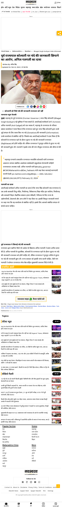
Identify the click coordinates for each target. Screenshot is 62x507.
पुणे (3, 450)
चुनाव (23, 7)
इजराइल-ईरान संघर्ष (57, 12)
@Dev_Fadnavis (28, 170)
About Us (16, 487)
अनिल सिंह (14, 64)
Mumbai (28, 51)
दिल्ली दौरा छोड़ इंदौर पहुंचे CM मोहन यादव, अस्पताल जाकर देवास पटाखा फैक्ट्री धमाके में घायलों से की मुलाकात (24, 400)
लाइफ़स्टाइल (6, 437)
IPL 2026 (35, 12)
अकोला (4, 461)
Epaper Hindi (24, 491)
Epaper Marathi (36, 491)
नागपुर (4, 453)
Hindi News (5, 51)
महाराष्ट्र (28, 7)
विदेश (18, 7)
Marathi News (13, 491)
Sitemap (50, 491)
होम (2, 7)
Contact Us (8, 487)
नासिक (4, 458)
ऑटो (33, 453)
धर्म (33, 458)
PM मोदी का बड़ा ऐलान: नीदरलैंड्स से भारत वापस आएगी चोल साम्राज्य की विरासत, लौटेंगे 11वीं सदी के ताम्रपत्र (25, 361)
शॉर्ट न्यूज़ (8, 7)
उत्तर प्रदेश (35, 432)
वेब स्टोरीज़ (5, 442)
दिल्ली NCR (35, 437)
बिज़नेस (4, 439)
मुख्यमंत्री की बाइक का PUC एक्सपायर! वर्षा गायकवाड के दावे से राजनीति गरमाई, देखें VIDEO (24, 414)
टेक (33, 456)
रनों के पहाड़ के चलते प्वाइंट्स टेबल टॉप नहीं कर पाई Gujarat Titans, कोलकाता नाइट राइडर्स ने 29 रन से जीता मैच (25, 279)
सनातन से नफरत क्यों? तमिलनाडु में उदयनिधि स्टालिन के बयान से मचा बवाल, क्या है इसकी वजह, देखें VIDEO (25, 420)
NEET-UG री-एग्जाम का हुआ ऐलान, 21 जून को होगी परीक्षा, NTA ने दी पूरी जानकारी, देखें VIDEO (23, 393)
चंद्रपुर (4, 466)
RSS (44, 491)
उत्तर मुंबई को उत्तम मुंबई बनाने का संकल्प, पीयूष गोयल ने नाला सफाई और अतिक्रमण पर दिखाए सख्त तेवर (23, 285)
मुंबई (3, 448)
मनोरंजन (47, 7)
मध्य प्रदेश (35, 7)
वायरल (53, 7)
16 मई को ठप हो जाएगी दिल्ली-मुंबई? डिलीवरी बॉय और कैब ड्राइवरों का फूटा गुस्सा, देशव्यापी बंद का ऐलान (25, 380)
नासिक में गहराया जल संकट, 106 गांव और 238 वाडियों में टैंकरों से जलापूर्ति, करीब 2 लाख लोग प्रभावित (25, 355)
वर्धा (3, 463)
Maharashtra (17, 51)
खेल (41, 7)
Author (55, 487)
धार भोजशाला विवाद (15, 12)
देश (13, 7)
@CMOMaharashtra (12, 170)
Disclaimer (23, 487)
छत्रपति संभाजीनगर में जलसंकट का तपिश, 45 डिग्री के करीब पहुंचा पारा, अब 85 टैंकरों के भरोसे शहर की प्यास (25, 291)
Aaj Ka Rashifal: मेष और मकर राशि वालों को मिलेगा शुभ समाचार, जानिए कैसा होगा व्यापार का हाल (25, 272)
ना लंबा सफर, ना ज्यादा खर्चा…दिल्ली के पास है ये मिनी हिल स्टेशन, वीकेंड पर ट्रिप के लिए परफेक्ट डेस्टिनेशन (25, 368)
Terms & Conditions (45, 487)
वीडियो (34, 461)
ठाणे (3, 456)
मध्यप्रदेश (34, 434)
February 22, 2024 (30, 178)
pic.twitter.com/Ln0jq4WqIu (24, 174)
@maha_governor (43, 166)
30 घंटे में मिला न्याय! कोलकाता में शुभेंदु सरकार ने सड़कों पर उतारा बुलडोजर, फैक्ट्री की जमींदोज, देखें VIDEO (25, 407)
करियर (34, 450)
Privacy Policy (32, 487)
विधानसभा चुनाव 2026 (45, 12)
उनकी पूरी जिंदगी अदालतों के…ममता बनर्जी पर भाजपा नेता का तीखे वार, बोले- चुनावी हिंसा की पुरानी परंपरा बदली (23, 386)
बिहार (33, 439)
